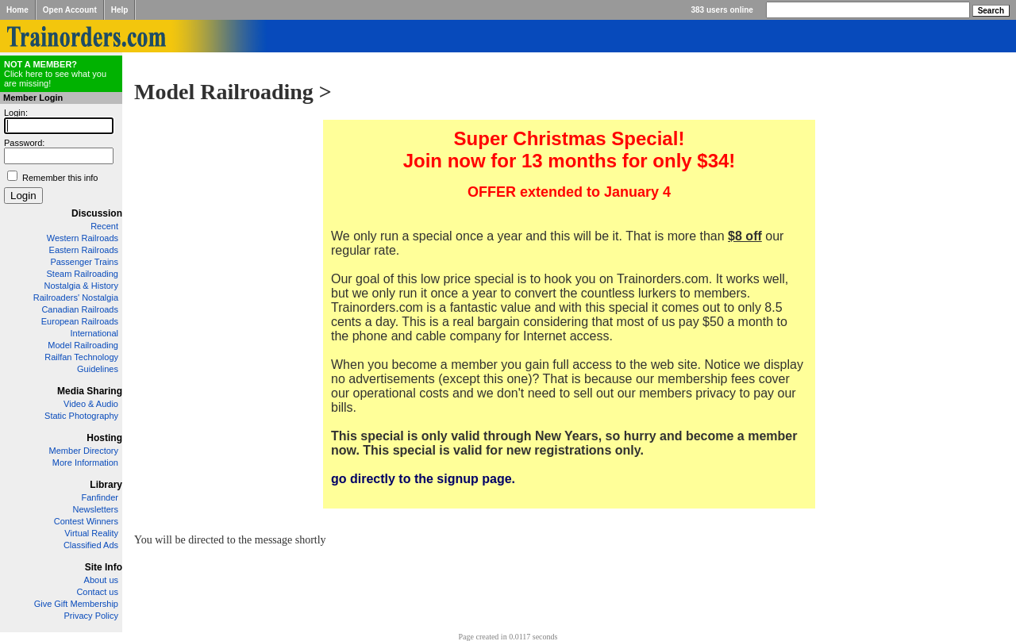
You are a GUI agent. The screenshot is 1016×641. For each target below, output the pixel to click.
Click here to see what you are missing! (55, 73)
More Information (85, 462)
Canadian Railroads (79, 309)
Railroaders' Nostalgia (75, 297)
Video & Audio (91, 404)
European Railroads (79, 321)
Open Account (70, 10)
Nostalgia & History (81, 285)
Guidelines (97, 369)
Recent (104, 226)
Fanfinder (100, 497)
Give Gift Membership (76, 603)
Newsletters (95, 509)
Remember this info (60, 177)
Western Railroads (82, 238)
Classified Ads (91, 545)
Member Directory (83, 450)
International (94, 333)
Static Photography (81, 415)
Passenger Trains (84, 262)
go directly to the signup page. (423, 479)
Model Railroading (83, 345)
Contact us (97, 592)
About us (101, 580)
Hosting (104, 437)
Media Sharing (89, 391)
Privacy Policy (91, 615)
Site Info (103, 567)
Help (120, 10)
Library (106, 484)
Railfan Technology (81, 357)
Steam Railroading (83, 273)
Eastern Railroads (83, 250)
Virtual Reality (91, 533)
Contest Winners (86, 521)
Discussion (96, 213)
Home (17, 10)
